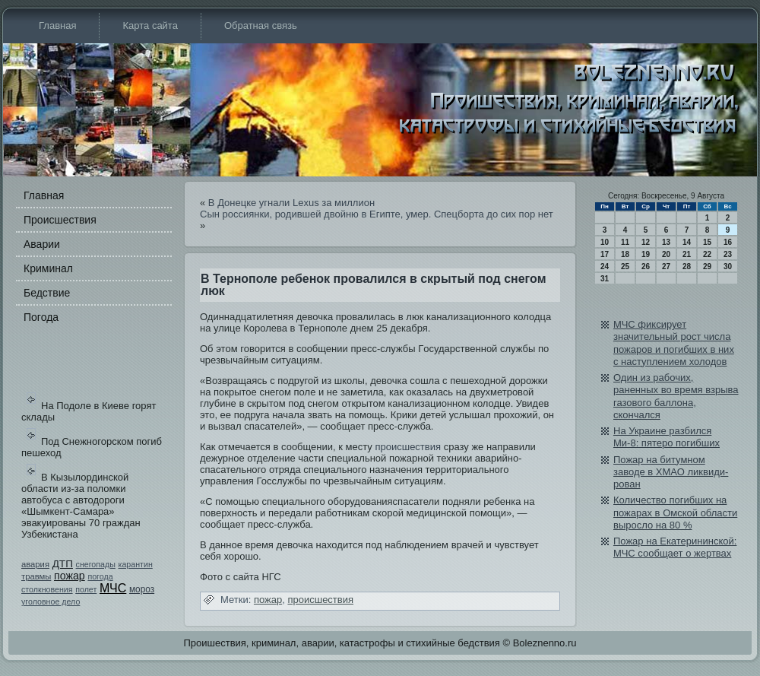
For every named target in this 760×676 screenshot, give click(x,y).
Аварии (42, 244)
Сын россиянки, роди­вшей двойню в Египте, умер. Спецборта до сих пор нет (376, 214)
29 (707, 266)
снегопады (96, 564)
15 (707, 242)
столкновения (47, 589)
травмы (36, 576)
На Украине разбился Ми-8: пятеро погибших (666, 437)
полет (86, 589)
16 (728, 242)
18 (625, 254)
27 (666, 266)
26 (645, 266)
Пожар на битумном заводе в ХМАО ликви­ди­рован (670, 472)
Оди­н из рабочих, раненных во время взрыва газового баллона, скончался (676, 396)
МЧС (113, 588)
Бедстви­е (47, 293)
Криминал (48, 268)
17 (604, 254)
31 (604, 279)
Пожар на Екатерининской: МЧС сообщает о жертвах (674, 547)
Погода (41, 317)
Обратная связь (260, 25)
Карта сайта (149, 25)
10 (604, 242)
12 (645, 242)
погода (99, 576)
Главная (57, 25)
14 (686, 242)
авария (35, 564)
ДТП (62, 564)
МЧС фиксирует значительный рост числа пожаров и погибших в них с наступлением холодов (673, 343)
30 (728, 266)
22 (707, 254)
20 (666, 254)
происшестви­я (408, 446)
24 (604, 266)
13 (666, 242)
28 (686, 266)
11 (625, 242)
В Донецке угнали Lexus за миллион (291, 202)
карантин (135, 564)
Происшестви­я (60, 220)
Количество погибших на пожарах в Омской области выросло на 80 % (675, 512)
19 (645, 254)
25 (625, 266)
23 (728, 254)
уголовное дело (50, 601)
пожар (69, 576)
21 (686, 254)
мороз (141, 589)
